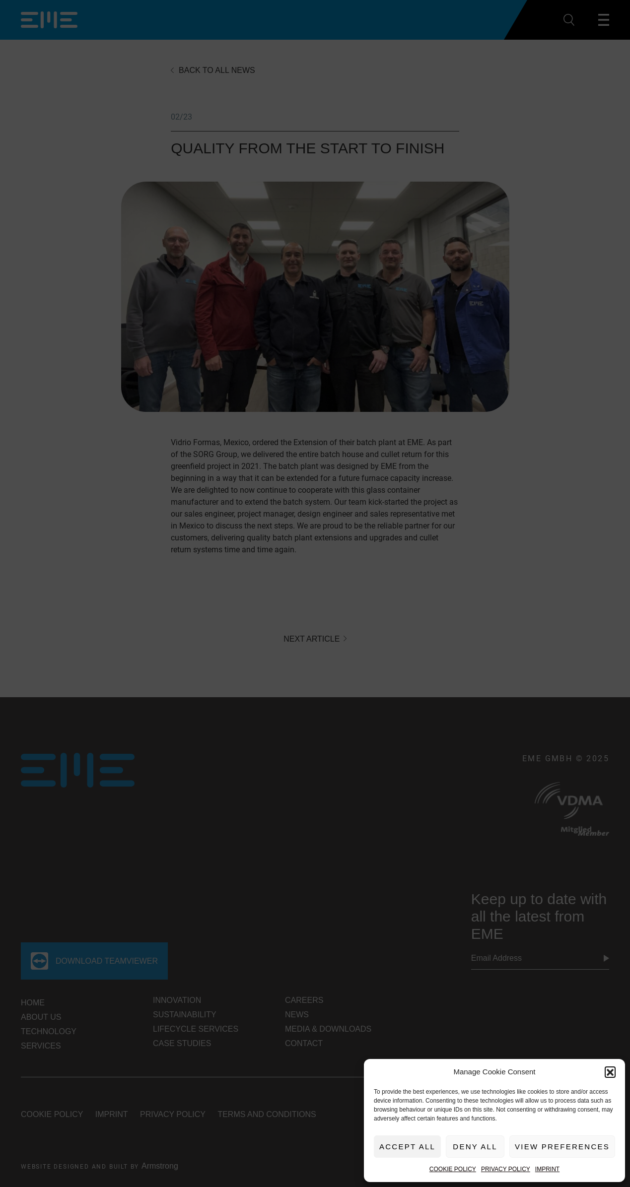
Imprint (547, 1169)
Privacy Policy (505, 1169)
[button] (610, 1072)
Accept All (407, 1146)
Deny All (475, 1146)
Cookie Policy (452, 1169)
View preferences (562, 1146)
